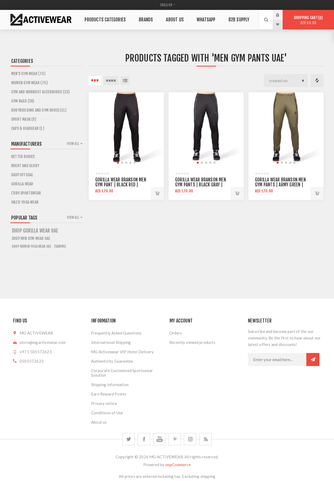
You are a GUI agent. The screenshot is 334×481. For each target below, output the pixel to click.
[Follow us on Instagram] (190, 439)
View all (73, 144)
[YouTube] (159, 439)
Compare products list (317, 80)
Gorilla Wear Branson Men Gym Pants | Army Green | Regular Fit (280, 184)
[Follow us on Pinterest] (175, 439)
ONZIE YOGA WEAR (25, 202)
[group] (126, 129)
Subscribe (312, 359)
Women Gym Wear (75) (29, 82)
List (125, 80)
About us (99, 422)
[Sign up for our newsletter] (277, 359)
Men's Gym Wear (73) (28, 73)
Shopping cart (308, 20)
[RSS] (205, 439)
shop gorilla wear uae (35, 231)
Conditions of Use (107, 412)
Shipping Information (110, 384)
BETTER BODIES (23, 156)
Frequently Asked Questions (116, 333)
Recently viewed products (192, 342)
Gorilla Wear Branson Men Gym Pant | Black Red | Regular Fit (120, 184)
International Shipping (111, 342)
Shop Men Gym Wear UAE (31, 238)
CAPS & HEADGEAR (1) (27, 128)
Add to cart (157, 193)
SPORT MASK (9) (23, 119)
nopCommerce (178, 464)
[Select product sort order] (286, 80)
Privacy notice (104, 403)
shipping (208, 476)
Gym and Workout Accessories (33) (40, 91)
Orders (175, 333)
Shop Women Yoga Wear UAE (31, 246)
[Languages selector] (167, 5)
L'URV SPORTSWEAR (26, 193)
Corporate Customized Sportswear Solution (122, 373)
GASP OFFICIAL (22, 174)
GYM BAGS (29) (22, 101)
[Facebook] (144, 439)
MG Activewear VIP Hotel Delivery (122, 351)
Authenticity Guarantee (112, 361)
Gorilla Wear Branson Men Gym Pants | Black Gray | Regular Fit (200, 184)
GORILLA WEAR (22, 183)
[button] (118, 163)
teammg (60, 246)
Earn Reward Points (109, 394)
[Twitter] (128, 439)
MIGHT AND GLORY (25, 165)
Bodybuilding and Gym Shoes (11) (39, 110)
